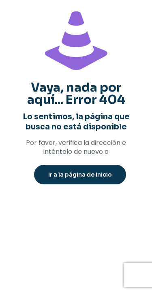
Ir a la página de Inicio (80, 174)
